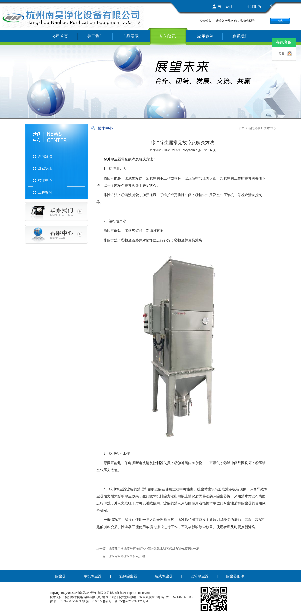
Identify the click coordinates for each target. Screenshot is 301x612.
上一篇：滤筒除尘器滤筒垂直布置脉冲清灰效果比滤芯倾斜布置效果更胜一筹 (147, 548)
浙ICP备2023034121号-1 (131, 601)
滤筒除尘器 (199, 576)
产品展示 (130, 36)
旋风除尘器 (128, 576)
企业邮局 (254, 6)
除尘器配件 (235, 576)
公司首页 (60, 36)
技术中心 (45, 180)
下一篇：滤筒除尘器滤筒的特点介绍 (120, 556)
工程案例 (45, 192)
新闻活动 (45, 156)
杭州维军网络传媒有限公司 (83, 597)
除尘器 (60, 576)
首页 (242, 128)
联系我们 (283, 6)
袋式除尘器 (164, 576)
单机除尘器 (93, 576)
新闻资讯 (168, 36)
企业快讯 (45, 168)
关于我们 (225, 6)
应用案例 (205, 36)
